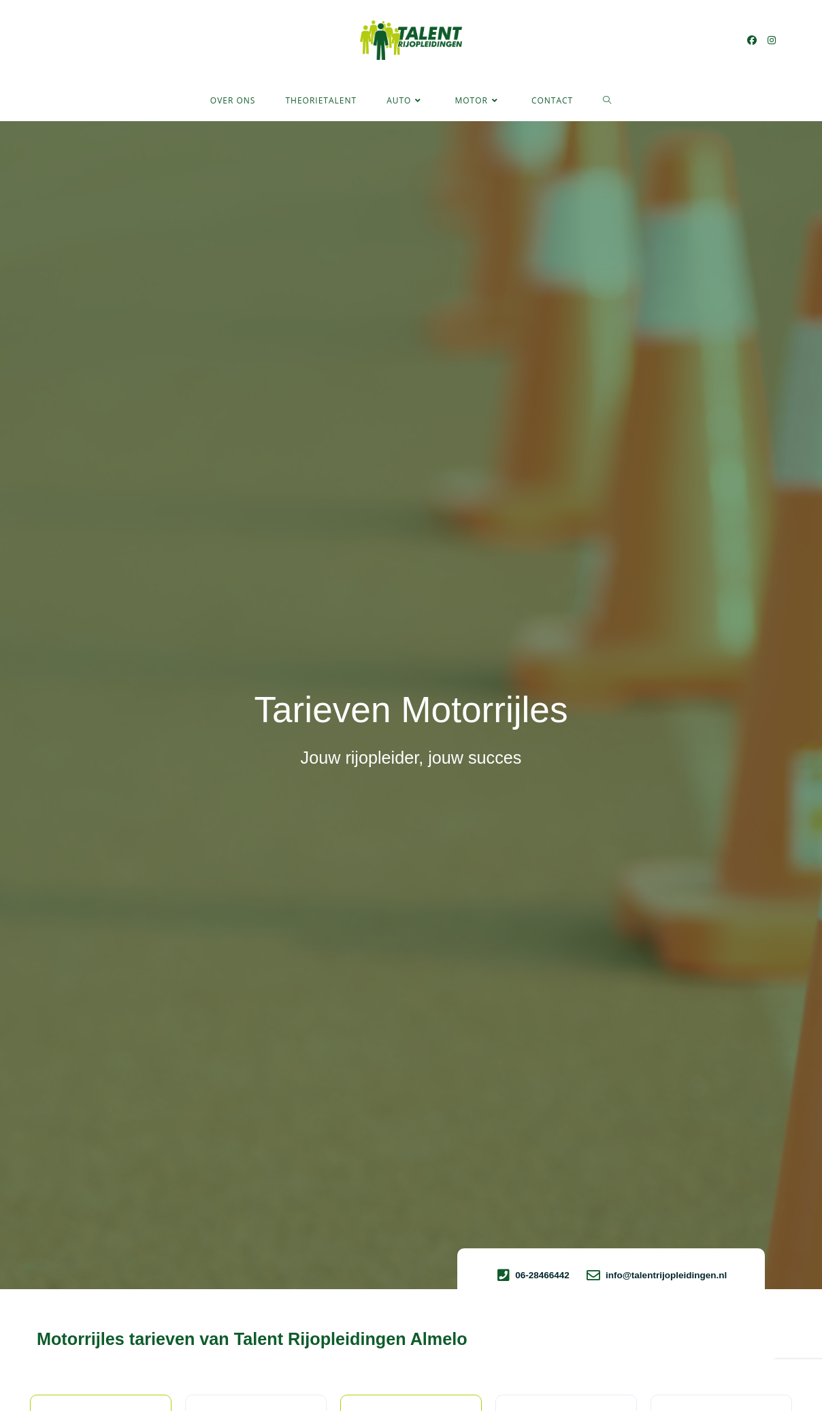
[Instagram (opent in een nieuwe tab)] (771, 40)
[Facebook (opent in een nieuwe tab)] (752, 40)
